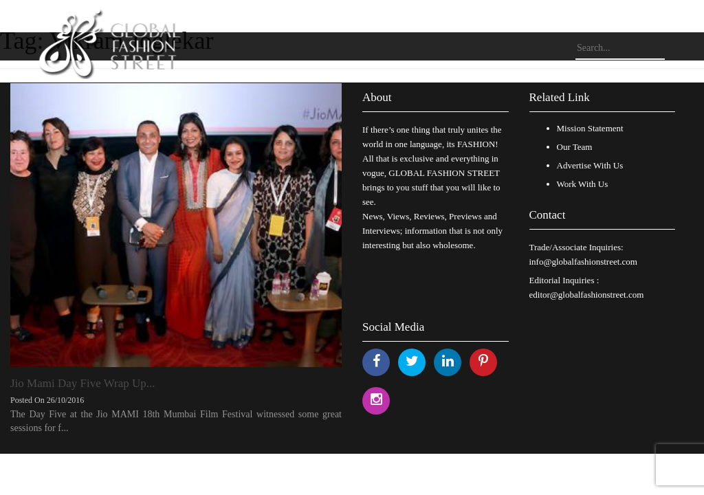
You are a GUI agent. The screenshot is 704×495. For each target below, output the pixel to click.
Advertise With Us (590, 165)
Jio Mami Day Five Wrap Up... (82, 383)
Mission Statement (590, 128)
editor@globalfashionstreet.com (586, 294)
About (377, 97)
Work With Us (582, 184)
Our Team (575, 147)
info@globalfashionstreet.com (583, 261)
